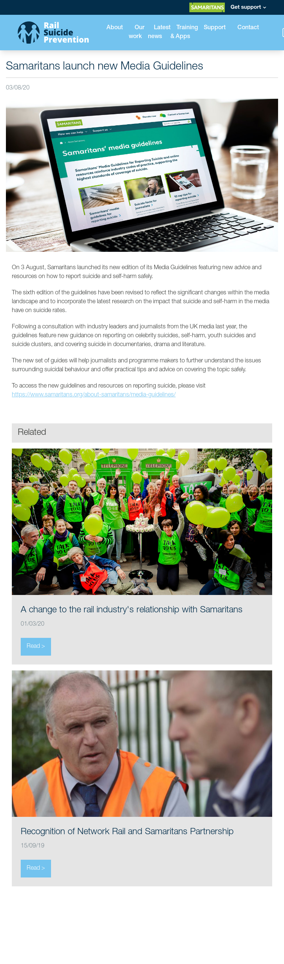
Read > (36, 647)
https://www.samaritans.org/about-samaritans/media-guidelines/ (94, 395)
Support (215, 28)
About (114, 28)
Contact (248, 28)
